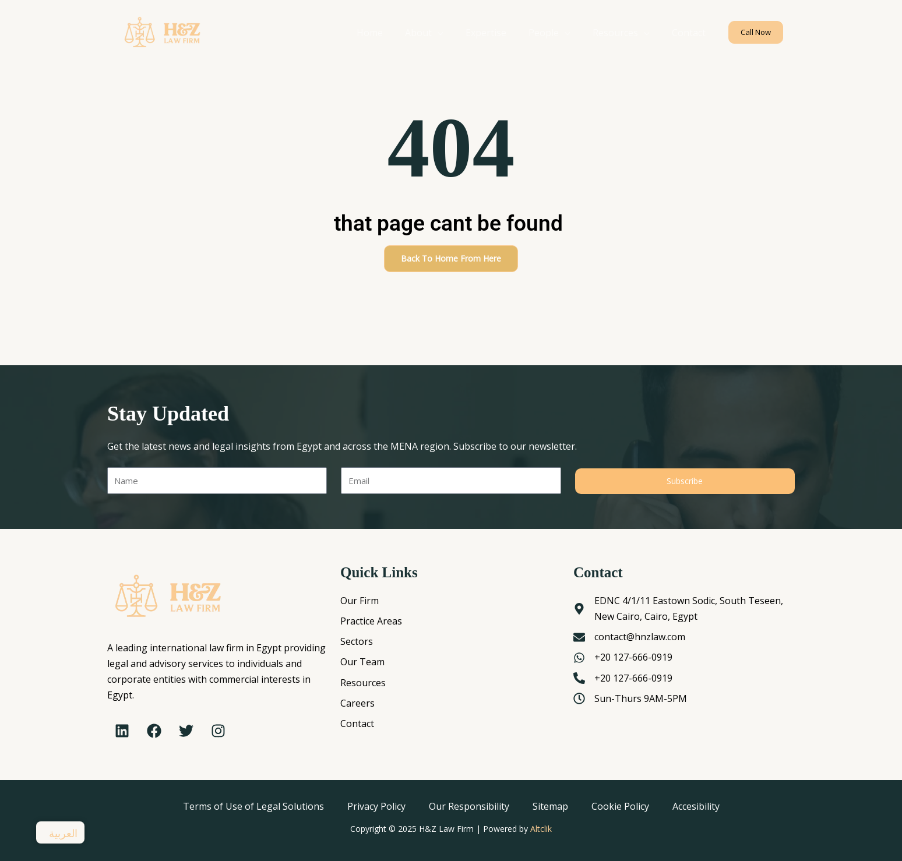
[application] (453, 32)
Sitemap (550, 806)
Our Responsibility (469, 806)
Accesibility (696, 806)
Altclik (541, 828)
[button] (755, 32)
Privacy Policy (376, 806)
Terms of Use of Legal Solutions (253, 806)
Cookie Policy (620, 806)
